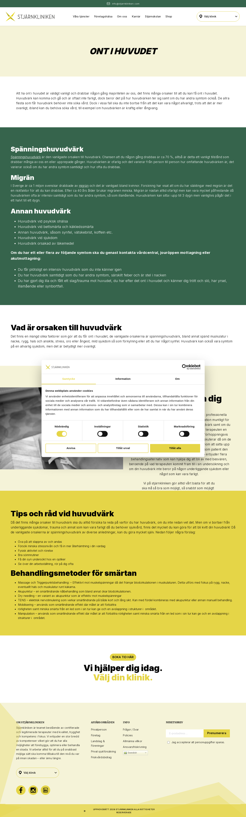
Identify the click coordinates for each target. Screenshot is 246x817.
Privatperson (99, 729)
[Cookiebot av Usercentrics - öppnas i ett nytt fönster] (184, 367)
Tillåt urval (123, 448)
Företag (95, 735)
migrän (84, 186)
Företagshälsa (103, 16)
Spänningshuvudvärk (26, 157)
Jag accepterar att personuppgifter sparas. (198, 742)
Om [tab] (177, 378)
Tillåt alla (175, 448)
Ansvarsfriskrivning (134, 747)
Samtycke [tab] (68, 378)
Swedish (130, 752)
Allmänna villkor (132, 741)
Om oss (122, 16)
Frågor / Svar (131, 729)
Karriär (136, 16)
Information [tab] (123, 378)
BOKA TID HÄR (123, 657)
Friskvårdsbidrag (101, 757)
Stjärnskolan (153, 16)
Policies (128, 735)
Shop (169, 16)
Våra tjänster (81, 16)
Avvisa (71, 448)
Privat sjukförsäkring (103, 751)
